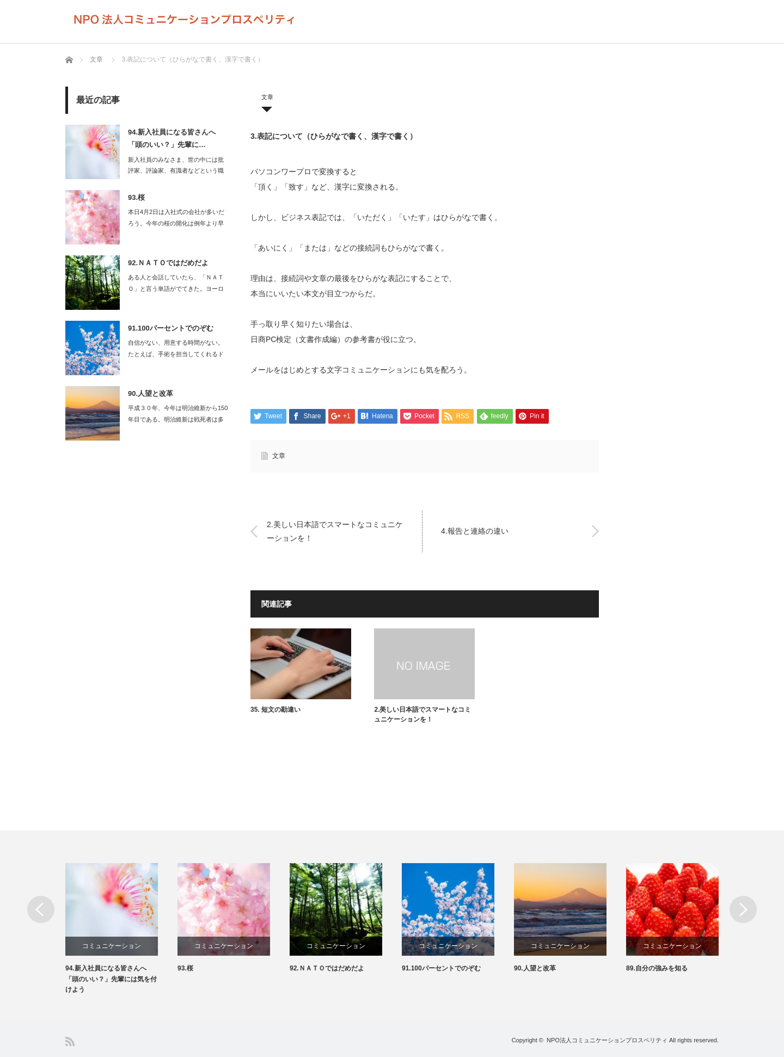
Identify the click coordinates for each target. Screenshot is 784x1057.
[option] (121, 929)
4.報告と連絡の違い (475, 531)
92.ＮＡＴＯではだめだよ (168, 263)
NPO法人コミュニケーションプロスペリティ (607, 1040)
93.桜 (136, 197)
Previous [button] (40, 909)
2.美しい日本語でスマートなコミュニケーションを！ (335, 531)
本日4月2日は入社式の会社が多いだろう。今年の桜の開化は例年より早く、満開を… (176, 223)
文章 (96, 59)
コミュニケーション (111, 946)
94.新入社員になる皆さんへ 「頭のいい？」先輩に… (172, 138)
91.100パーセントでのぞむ (170, 328)
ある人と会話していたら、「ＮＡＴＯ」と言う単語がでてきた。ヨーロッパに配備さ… (176, 288)
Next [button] (743, 909)
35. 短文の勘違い (275, 709)
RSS (70, 1041)
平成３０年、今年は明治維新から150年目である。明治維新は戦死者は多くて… (178, 419)
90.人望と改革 (150, 393)
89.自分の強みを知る (657, 969)
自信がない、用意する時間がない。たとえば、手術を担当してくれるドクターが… (176, 354)
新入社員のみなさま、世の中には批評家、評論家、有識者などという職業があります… (176, 171)
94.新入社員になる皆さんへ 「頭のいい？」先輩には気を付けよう (111, 979)
